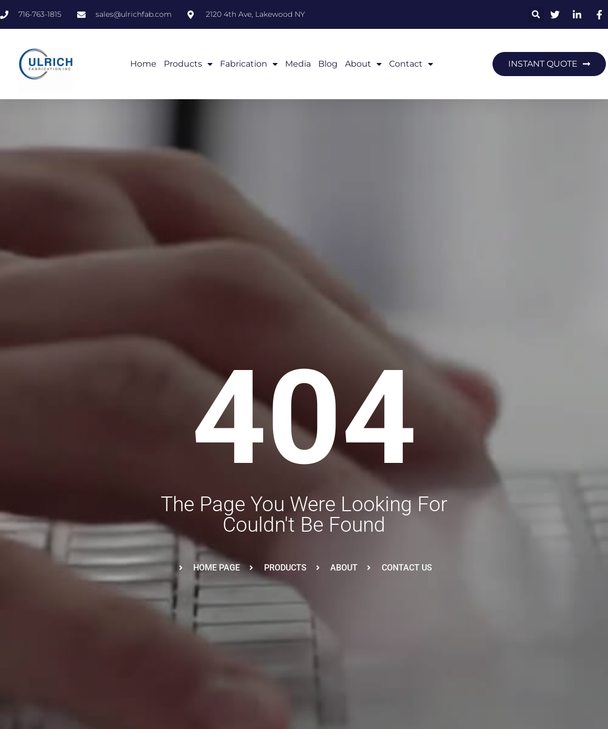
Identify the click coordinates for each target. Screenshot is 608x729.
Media (298, 64)
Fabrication (249, 64)
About (363, 64)
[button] (536, 14)
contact (411, 64)
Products (188, 64)
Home (143, 64)
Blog (328, 64)
